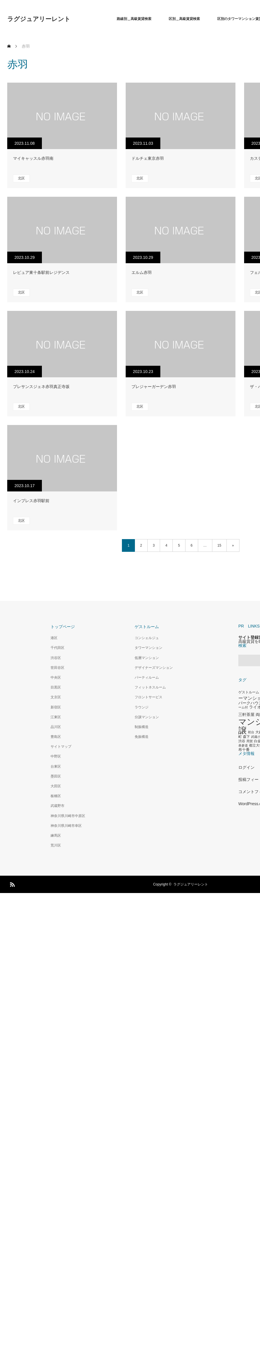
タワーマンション (148, 648)
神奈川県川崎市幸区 (66, 826)
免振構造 (141, 737)
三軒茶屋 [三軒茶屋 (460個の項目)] (246, 714)
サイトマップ (61, 747)
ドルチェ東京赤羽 (147, 158)
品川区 (56, 727)
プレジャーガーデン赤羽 (153, 386)
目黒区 (56, 687)
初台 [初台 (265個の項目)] (251, 732)
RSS (11, 883)
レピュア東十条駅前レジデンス (41, 272)
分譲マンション (147, 717)
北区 (21, 178)
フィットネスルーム (150, 687)
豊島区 (56, 737)
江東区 (56, 717)
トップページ (63, 626)
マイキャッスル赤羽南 (33, 158)
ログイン (246, 767)
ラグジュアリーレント (38, 19)
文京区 (56, 697)
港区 (54, 638)
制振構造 (141, 727)
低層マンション (147, 658)
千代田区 (57, 648)
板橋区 (56, 796)
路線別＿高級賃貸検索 (134, 19)
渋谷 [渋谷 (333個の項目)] (241, 741)
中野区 (56, 756)
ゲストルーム (147, 626)
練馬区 (56, 835)
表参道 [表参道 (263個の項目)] (243, 745)
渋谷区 (56, 658)
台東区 (56, 766)
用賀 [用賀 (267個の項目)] (249, 741)
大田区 (56, 786)
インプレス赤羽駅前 (31, 500)
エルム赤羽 (141, 272)
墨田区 (56, 776)
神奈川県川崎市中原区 (68, 816)
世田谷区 (57, 668)
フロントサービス (148, 697)
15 (219, 545)
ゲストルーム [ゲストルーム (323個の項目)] (248, 692)
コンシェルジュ (147, 638)
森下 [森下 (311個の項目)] (246, 737)
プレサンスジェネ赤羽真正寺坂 (41, 386)
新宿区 (56, 707)
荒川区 (56, 845)
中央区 (56, 677)
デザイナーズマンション (154, 668)
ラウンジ (141, 707)
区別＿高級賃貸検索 (184, 19)
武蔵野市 (57, 806)
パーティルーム (147, 677)
